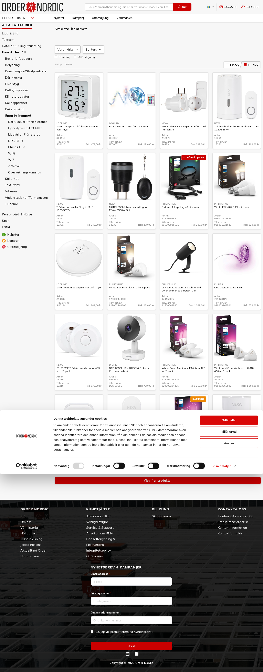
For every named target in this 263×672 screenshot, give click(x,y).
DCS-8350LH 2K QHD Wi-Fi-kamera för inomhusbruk (130, 381)
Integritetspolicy (98, 550)
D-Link (113, 376)
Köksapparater (16, 115)
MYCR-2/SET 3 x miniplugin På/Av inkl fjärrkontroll (184, 140)
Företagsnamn (101, 593)
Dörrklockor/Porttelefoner (27, 134)
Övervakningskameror (24, 184)
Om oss (26, 522)
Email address (100, 573)
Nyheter (59, 18)
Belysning (12, 77)
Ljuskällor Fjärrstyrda (24, 146)
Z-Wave (14, 178)
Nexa (165, 135)
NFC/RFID (15, 152)
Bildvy (251, 77)
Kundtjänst (98, 509)
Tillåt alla (228, 618)
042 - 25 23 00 (241, 516)
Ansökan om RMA (99, 533)
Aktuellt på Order (33, 550)
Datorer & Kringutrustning (21, 58)
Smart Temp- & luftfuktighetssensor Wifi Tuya (77, 140)
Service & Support (100, 527)
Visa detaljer (221, 664)
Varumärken (125, 18)
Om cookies (95, 556)
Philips (218, 296)
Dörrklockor (14, 89)
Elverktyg (12, 96)
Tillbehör (11, 216)
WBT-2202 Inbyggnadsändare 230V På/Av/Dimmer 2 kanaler (77, 462)
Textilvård (12, 197)
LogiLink (61, 135)
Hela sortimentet (18, 18)
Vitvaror (11, 203)
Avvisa (229, 641)
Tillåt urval (229, 629)
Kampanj (78, 18)
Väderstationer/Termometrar (27, 209)
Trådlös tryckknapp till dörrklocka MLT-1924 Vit (131, 462)
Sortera (94, 61)
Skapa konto (161, 516)
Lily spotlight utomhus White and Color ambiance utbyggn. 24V (181, 301)
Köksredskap (14, 121)
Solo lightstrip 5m (172, 460)
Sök (182, 7)
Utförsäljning (100, 18)
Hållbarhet (28, 533)
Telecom (8, 51)
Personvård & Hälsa (17, 226)
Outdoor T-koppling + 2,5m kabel (181, 218)
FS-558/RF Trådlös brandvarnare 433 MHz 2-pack (78, 381)
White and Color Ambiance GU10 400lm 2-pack (234, 381)
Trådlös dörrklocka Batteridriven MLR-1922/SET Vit (236, 140)
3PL (23, 516)
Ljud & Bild (10, 45)
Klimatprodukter (17, 108)
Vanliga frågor (97, 522)
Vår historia (29, 527)
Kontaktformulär (230, 533)
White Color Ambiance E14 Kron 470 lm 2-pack (183, 381)
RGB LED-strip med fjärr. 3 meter (128, 138)
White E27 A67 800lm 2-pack (231, 218)
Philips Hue (16, 159)
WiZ (11, 171)
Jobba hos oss (30, 545)
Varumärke (67, 61)
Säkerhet (12, 190)
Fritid (6, 239)
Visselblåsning (31, 539)
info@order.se (238, 522)
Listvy (233, 77)
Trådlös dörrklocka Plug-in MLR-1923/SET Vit (75, 220)
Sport (6, 232)
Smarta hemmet (18, 127)
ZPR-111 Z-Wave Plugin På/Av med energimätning (235, 462)
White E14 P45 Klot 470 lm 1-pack (129, 299)
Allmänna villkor (98, 516)
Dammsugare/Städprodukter (26, 83)
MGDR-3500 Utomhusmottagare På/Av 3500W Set (128, 220)
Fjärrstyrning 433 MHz (25, 140)
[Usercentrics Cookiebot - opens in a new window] (26, 664)
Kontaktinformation (232, 527)
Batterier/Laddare (18, 70)
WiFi (11, 165)
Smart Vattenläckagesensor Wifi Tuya (78, 299)
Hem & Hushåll (14, 64)
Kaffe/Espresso (16, 102)
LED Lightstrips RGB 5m (228, 299)
